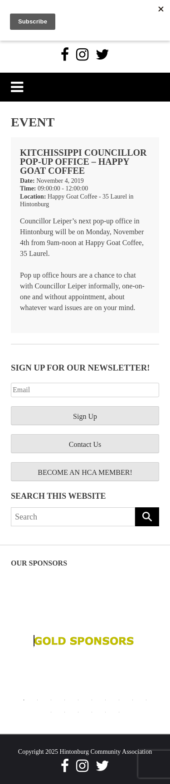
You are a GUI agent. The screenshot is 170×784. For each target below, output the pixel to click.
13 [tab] (78, 712)
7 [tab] (105, 700)
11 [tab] (51, 712)
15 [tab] (105, 712)
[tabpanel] (85, 641)
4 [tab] (64, 700)
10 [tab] (146, 700)
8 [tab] (119, 700)
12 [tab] (64, 712)
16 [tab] (119, 712)
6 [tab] (92, 700)
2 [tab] (37, 700)
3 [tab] (51, 700)
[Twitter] (102, 54)
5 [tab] (78, 700)
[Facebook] (65, 54)
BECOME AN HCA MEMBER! (85, 472)
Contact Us (85, 444)
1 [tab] (24, 700)
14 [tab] (92, 712)
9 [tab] (132, 700)
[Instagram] (82, 54)
